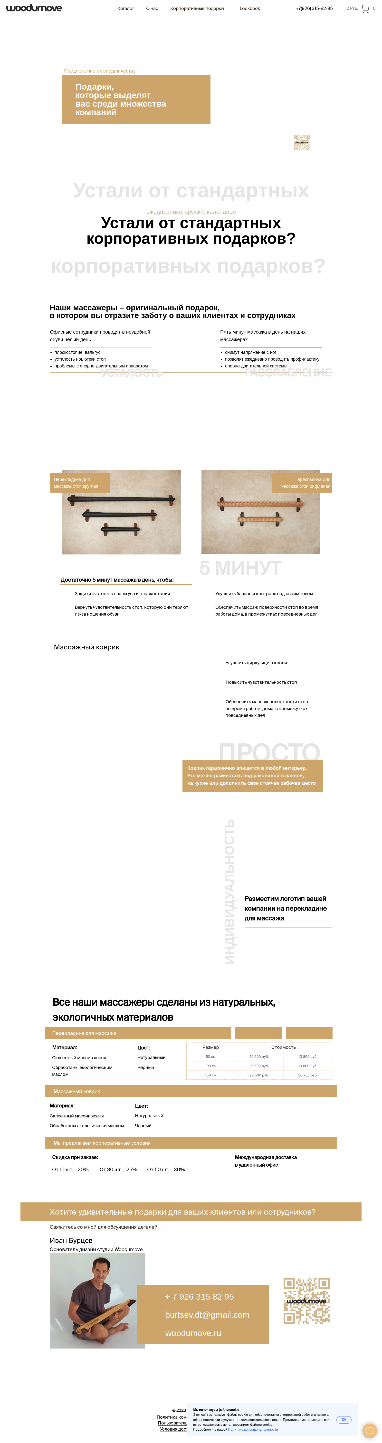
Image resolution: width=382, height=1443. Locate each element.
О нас (152, 8)
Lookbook (250, 8)
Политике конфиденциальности (253, 1429)
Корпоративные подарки (197, 8)
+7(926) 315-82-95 (314, 8)
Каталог (125, 8)
